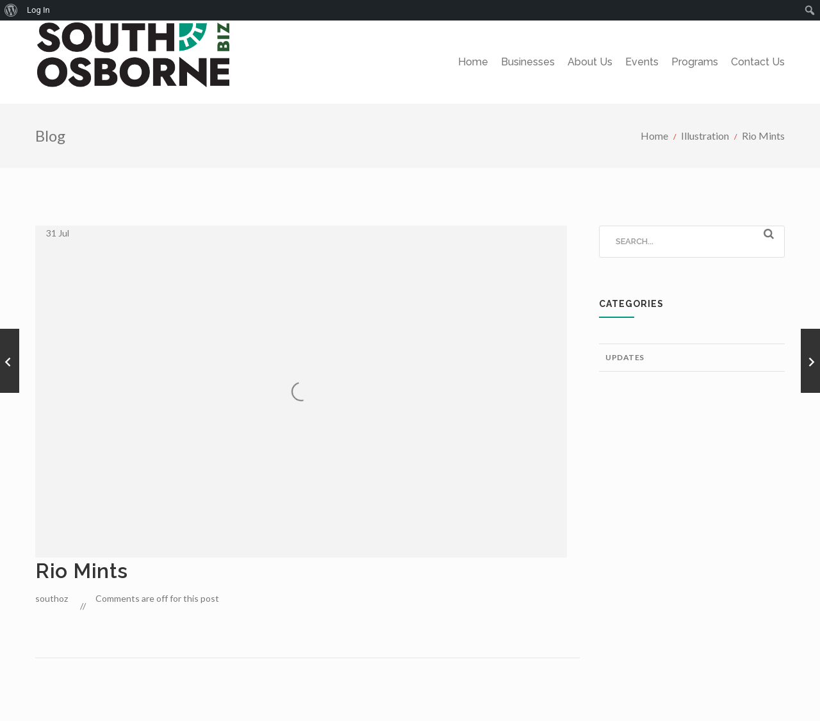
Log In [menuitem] (38, 10)
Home (654, 135)
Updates (624, 357)
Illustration (705, 135)
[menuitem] (11, 10)
